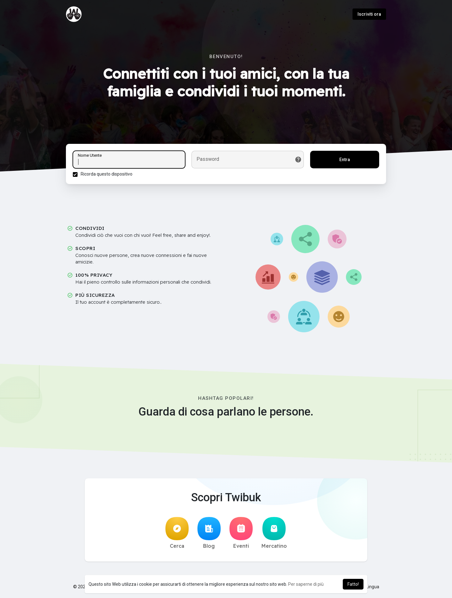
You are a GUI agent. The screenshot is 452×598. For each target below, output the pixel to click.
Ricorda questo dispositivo (107, 174)
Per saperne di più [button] (306, 584)
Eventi (241, 535)
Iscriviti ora (369, 14)
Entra (343, 160)
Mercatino (274, 535)
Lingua (370, 588)
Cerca (177, 535)
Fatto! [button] (353, 584)
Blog (209, 535)
